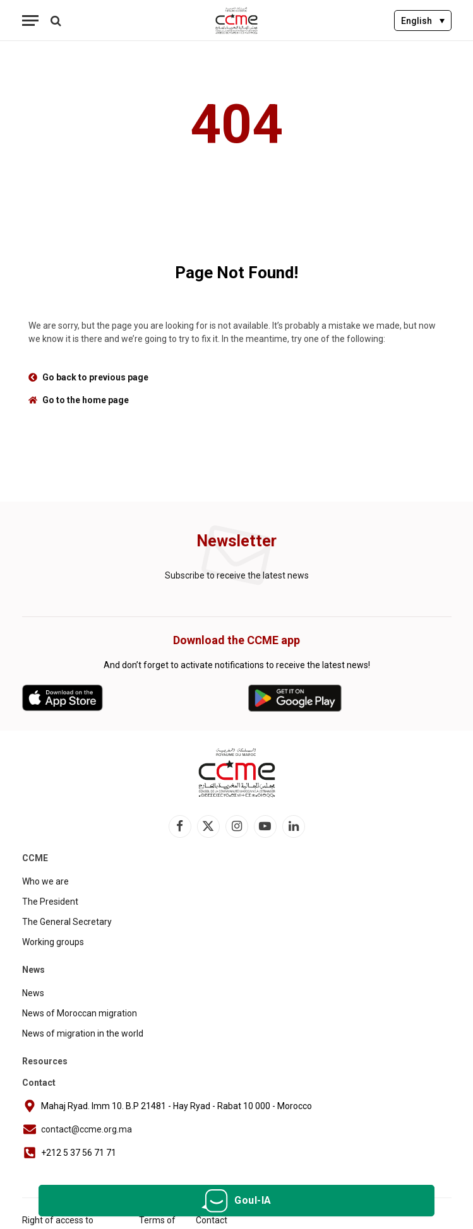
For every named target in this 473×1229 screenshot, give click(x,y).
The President (50, 902)
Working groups (53, 942)
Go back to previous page (95, 377)
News (33, 993)
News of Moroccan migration (79, 1013)
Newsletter (236, 541)
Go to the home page (85, 400)
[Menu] (30, 20)
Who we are (45, 881)
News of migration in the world (82, 1033)
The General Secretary (67, 922)
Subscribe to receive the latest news (237, 575)
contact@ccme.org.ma (86, 1129)
